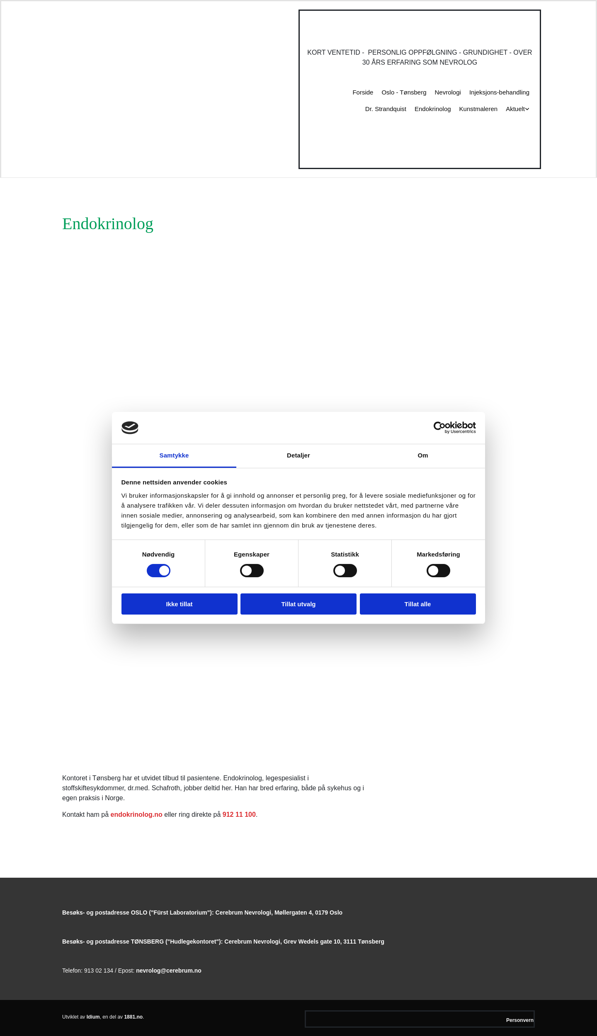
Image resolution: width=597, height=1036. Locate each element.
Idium (93, 1017)
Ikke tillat (179, 604)
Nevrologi (448, 92)
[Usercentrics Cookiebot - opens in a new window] (439, 427)
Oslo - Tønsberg (403, 92)
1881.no (133, 1017)
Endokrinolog (433, 108)
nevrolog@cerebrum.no (168, 970)
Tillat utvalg (298, 604)
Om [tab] (422, 455)
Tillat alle (418, 604)
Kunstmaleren (478, 108)
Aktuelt (515, 108)
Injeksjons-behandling (499, 92)
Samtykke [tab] (174, 455)
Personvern (520, 1020)
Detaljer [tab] (298, 455)
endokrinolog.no (137, 814)
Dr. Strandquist (385, 108)
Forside (362, 92)
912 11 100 (239, 814)
